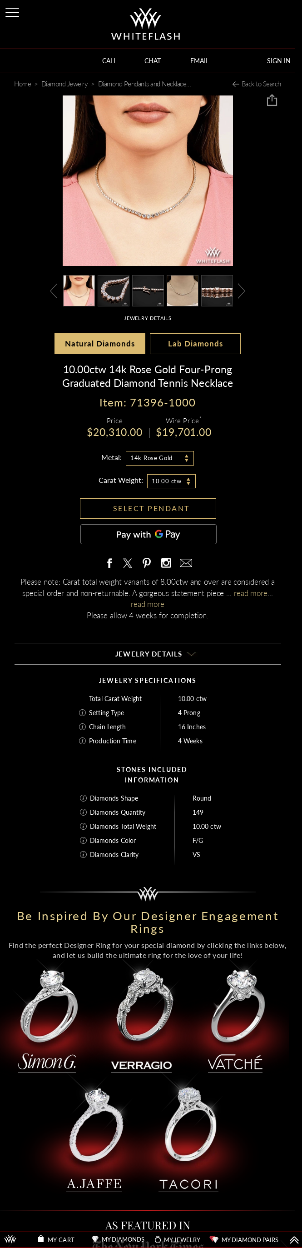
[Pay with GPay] (148, 534)
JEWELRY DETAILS (148, 318)
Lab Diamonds (195, 343)
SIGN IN (279, 61)
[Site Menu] (13, 10)
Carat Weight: (121, 480)
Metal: (111, 457)
